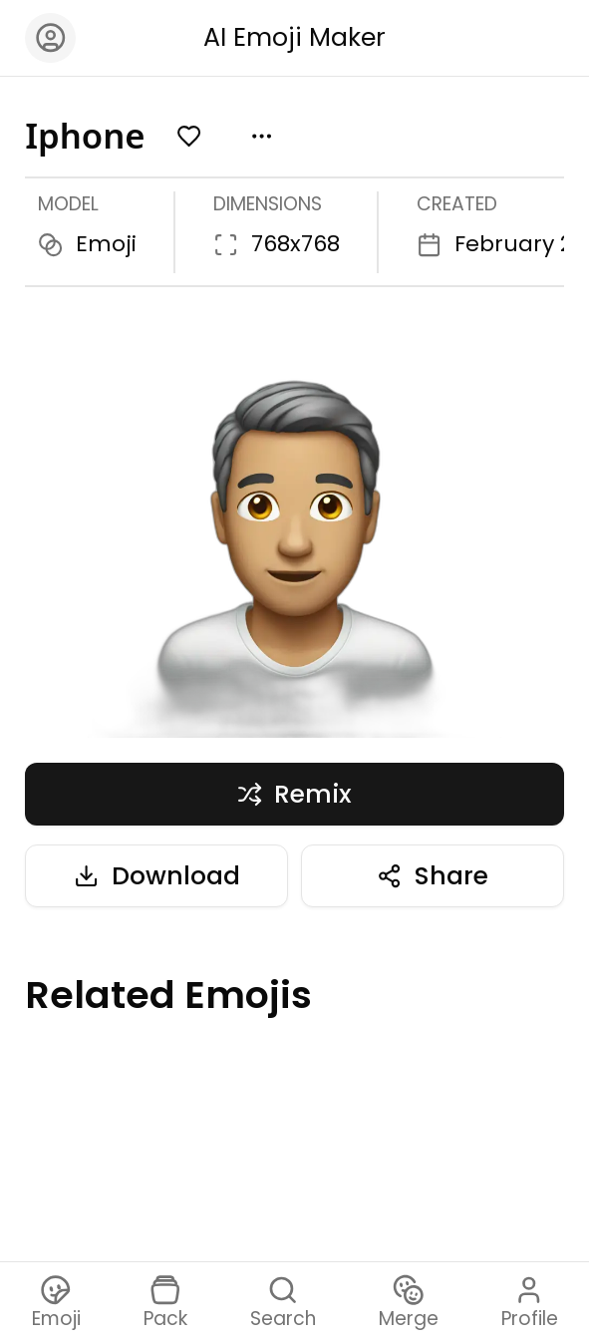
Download (157, 875)
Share (432, 875)
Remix (295, 794)
